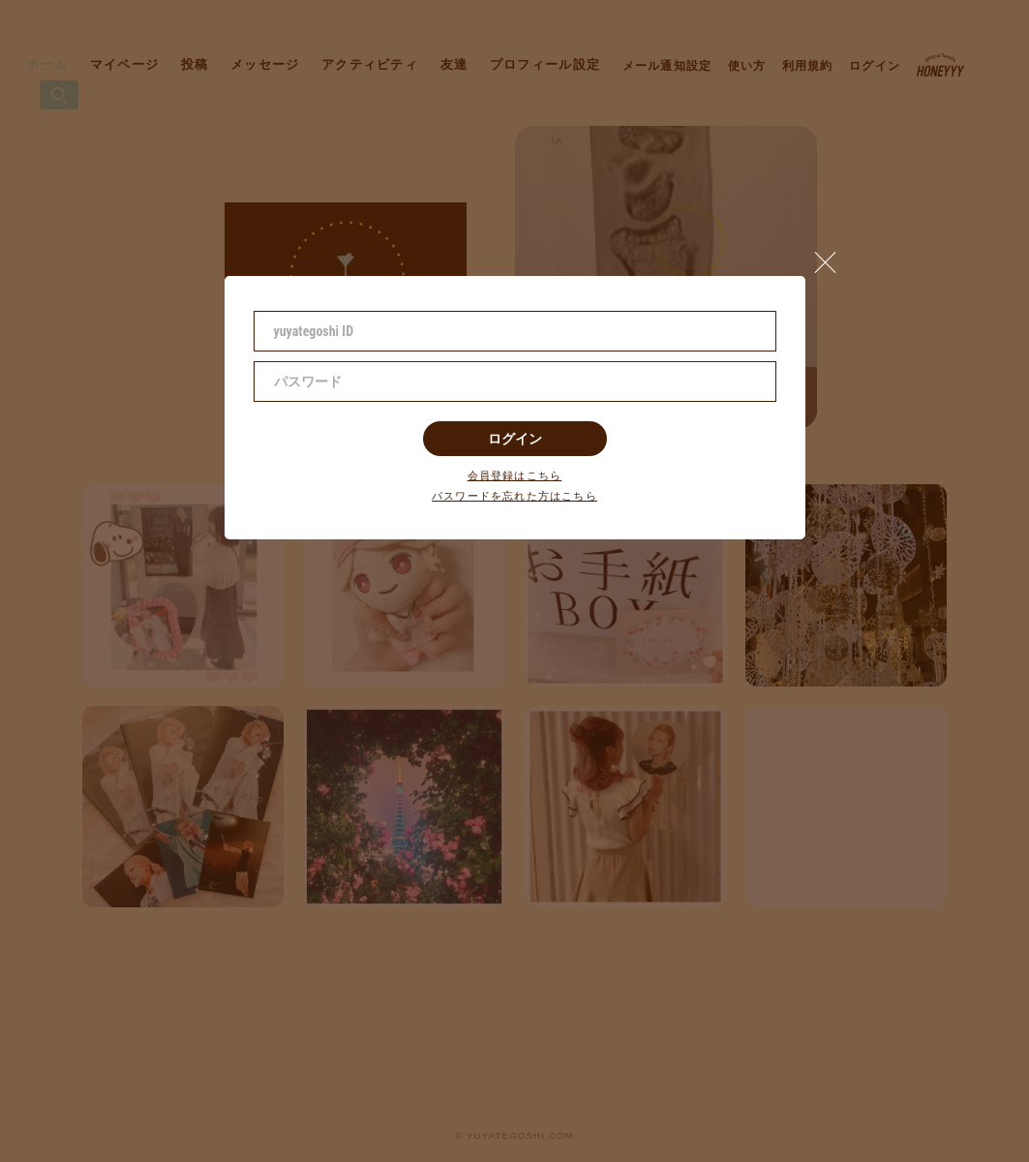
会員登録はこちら (515, 476)
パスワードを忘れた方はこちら (514, 496)
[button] (833, 257)
